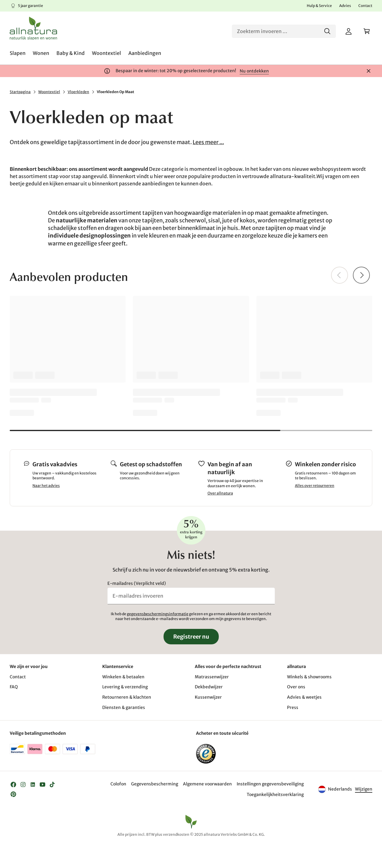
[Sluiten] (368, 71)
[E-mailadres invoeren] (191, 596)
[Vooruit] (361, 275)
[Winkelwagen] (366, 31)
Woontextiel (49, 91)
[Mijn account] (348, 31)
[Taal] (363, 789)
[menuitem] (17, 53)
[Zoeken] (284, 31)
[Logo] (33, 28)
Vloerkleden (78, 91)
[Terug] (339, 275)
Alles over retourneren (314, 485)
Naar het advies (46, 485)
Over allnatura (220, 493)
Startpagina (20, 91)
